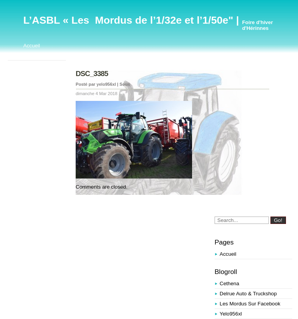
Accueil (31, 46)
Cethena (229, 283)
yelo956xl (231, 314)
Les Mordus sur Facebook (250, 304)
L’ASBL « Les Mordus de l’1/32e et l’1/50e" (128, 20)
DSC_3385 (92, 73)
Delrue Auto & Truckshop (248, 293)
